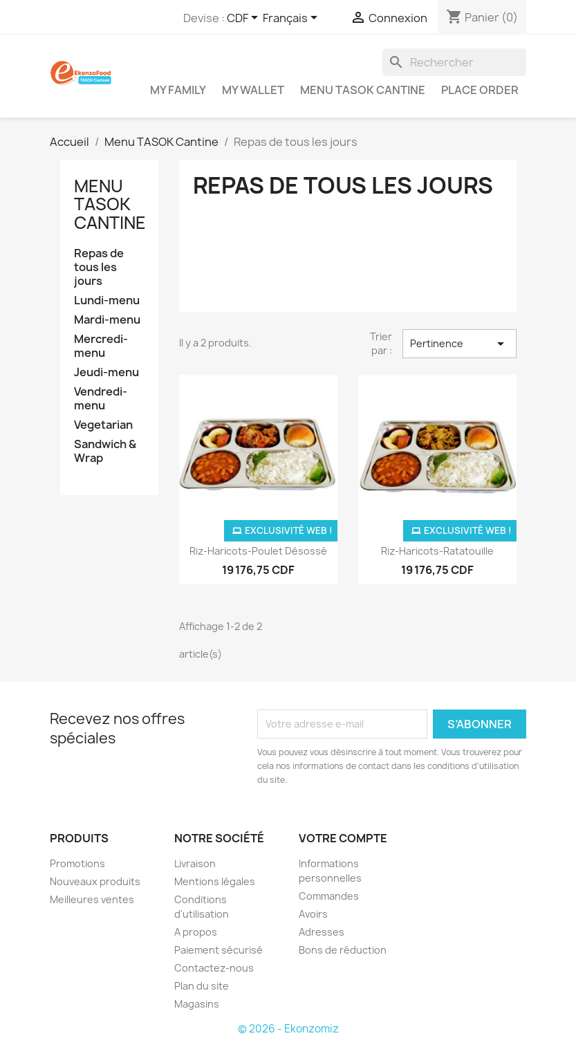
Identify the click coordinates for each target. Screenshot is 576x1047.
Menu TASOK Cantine (362, 90)
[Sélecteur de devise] (245, 18)
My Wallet (253, 90)
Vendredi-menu (100, 398)
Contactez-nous (214, 967)
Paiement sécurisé (218, 949)
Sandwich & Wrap (105, 451)
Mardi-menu (107, 320)
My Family (178, 90)
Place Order (480, 90)
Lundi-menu (107, 300)
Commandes (329, 895)
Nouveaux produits (95, 881)
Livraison (195, 863)
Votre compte (343, 838)
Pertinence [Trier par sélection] (459, 343)
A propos (195, 931)
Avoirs (313, 913)
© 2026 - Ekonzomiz (288, 1028)
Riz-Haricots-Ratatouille (437, 550)
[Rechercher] (454, 62)
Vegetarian (103, 425)
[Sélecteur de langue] (292, 18)
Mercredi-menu (101, 346)
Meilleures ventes (92, 899)
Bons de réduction (343, 949)
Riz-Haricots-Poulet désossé (258, 550)
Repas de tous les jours (99, 267)
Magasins (196, 1003)
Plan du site (201, 985)
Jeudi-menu (106, 372)
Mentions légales (214, 881)
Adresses (321, 931)
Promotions (77, 863)
